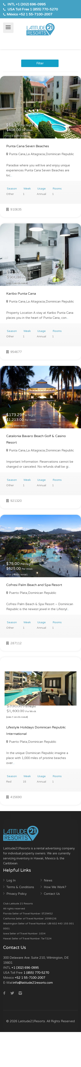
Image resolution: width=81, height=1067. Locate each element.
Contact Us (52, 894)
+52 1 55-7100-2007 (35, 14)
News (48, 880)
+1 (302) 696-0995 (31, 4)
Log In (11, 880)
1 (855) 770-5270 (44, 9)
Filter (40, 63)
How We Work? (55, 887)
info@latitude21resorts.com (33, 983)
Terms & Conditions (20, 887)
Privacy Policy (16, 894)
